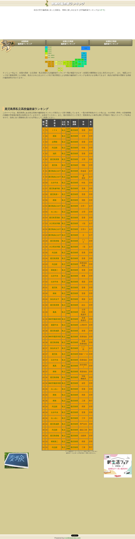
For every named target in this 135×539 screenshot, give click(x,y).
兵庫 (64, 62)
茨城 (85, 61)
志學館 (54, 142)
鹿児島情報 (54, 241)
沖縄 (46, 70)
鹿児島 (49, 66)
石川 (76, 59)
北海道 (85, 48)
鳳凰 (54, 312)
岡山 (62, 63)
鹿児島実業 (54, 159)
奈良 (71, 63)
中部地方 (50, 51)
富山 (79, 59)
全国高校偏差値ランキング (25, 42)
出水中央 (54, 183)
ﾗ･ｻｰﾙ (54, 130)
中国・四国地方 (51, 55)
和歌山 (67, 66)
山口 (56, 62)
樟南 (54, 136)
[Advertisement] (67, 26)
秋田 (83, 55)
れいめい (54, 212)
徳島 (62, 70)
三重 (71, 66)
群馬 (79, 61)
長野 (76, 62)
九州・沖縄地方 (51, 57)
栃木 (83, 61)
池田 (54, 154)
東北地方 (50, 47)
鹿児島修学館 (54, 188)
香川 (62, 68)
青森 (84, 53)
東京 (83, 66)
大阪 (68, 63)
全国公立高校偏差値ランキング (68, 42)
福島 (85, 59)
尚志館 (54, 148)
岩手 (85, 55)
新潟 (83, 59)
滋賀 (71, 61)
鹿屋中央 (54, 325)
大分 (53, 63)
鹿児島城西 (54, 331)
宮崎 (53, 66)
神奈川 (79, 66)
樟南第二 (54, 270)
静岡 (76, 66)
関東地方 (50, 49)
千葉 (85, 63)
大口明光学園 (54, 223)
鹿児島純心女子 (54, 171)
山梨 (79, 63)
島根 (59, 61)
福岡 (53, 61)
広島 (59, 63)
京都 (68, 61)
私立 (63, 130)
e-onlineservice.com (72, 538)
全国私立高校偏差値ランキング (111, 42)
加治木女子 (54, 299)
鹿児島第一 (54, 194)
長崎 (46, 61)
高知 (59, 70)
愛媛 (59, 68)
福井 (73, 61)
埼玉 (83, 63)
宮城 (85, 57)
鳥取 (62, 61)
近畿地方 (50, 53)
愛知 (73, 66)
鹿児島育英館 (54, 218)
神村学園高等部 (54, 319)
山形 (83, 57)
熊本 (49, 63)
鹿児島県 (74, 130)
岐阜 (73, 63)
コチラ (101, 10)
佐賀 (49, 61)
